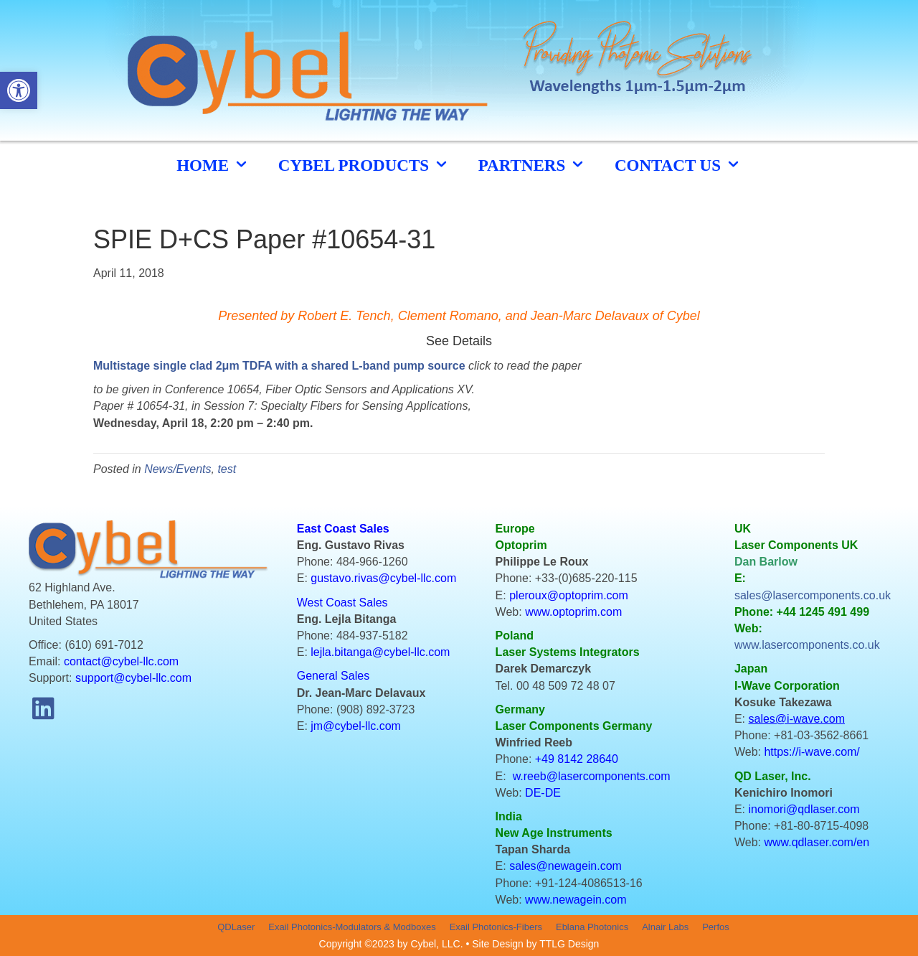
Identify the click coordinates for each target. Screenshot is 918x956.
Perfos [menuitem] (715, 927)
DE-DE (543, 793)
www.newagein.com (575, 900)
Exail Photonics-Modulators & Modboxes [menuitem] (351, 927)
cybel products (364, 164)
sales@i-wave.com (797, 719)
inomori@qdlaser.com (803, 809)
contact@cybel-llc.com (121, 661)
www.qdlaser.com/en (816, 842)
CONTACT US (678, 164)
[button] (43, 708)
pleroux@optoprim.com (568, 595)
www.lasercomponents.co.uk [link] (807, 645)
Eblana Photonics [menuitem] (592, 927)
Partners (532, 164)
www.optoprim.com (573, 612)
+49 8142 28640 (576, 759)
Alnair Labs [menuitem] (665, 927)
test (226, 469)
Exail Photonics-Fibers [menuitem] (496, 927)
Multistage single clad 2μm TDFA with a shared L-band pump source (279, 366)
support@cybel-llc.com (133, 678)
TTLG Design (569, 944)
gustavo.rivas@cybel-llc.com (383, 578)
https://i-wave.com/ (811, 752)
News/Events (177, 469)
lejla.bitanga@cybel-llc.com (380, 652)
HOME (213, 164)
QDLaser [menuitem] (236, 927)
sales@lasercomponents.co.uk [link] (812, 595)
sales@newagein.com (565, 866)
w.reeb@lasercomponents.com (592, 776)
